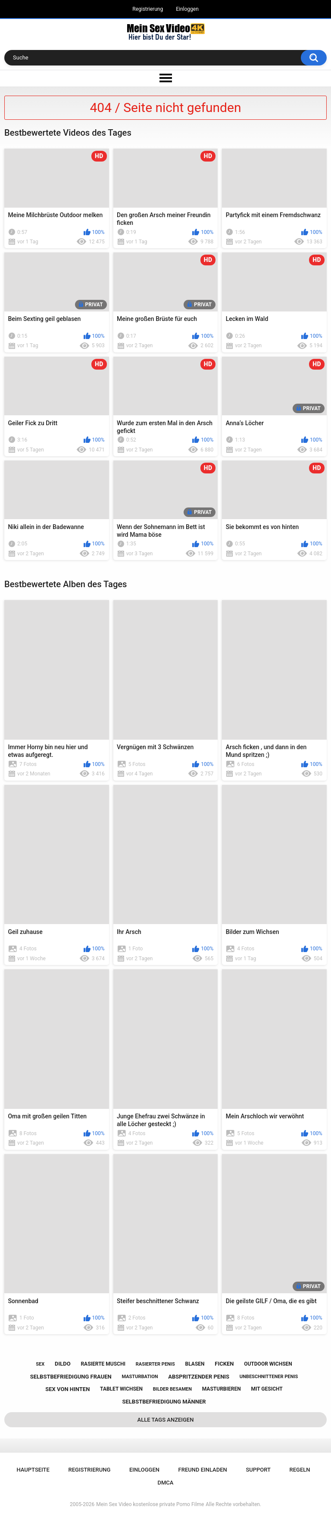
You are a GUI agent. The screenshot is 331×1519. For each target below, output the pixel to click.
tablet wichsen (121, 1389)
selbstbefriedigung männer (164, 1401)
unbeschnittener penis (269, 1376)
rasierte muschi (103, 1364)
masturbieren (221, 1389)
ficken (224, 1363)
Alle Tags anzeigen (165, 1419)
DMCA (166, 1482)
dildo (63, 1363)
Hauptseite (32, 1469)
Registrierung (147, 9)
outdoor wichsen (268, 1364)
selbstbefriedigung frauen (71, 1376)
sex (40, 1364)
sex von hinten (67, 1389)
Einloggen (187, 9)
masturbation (140, 1376)
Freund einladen (202, 1469)
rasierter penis (155, 1364)
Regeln (300, 1469)
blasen (195, 1364)
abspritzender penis (198, 1376)
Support (258, 1469)
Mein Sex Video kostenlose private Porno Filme (150, 1504)
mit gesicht (266, 1389)
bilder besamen (172, 1389)
